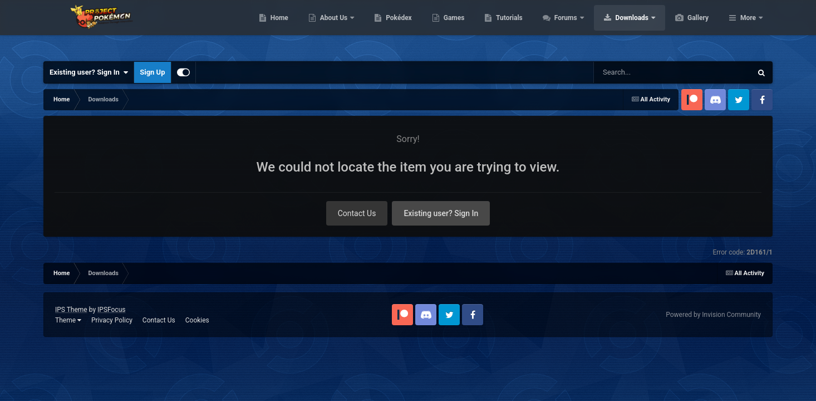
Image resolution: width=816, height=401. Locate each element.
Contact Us (357, 213)
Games (506, 28)
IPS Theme (71, 310)
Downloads (685, 28)
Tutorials (562, 28)
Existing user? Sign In (89, 72)
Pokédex (451, 28)
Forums (619, 28)
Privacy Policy (111, 320)
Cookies (197, 320)
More (748, 28)
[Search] (654, 72)
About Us (387, 28)
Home (332, 28)
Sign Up (152, 72)
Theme (68, 320)
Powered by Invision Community (713, 315)
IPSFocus (111, 310)
